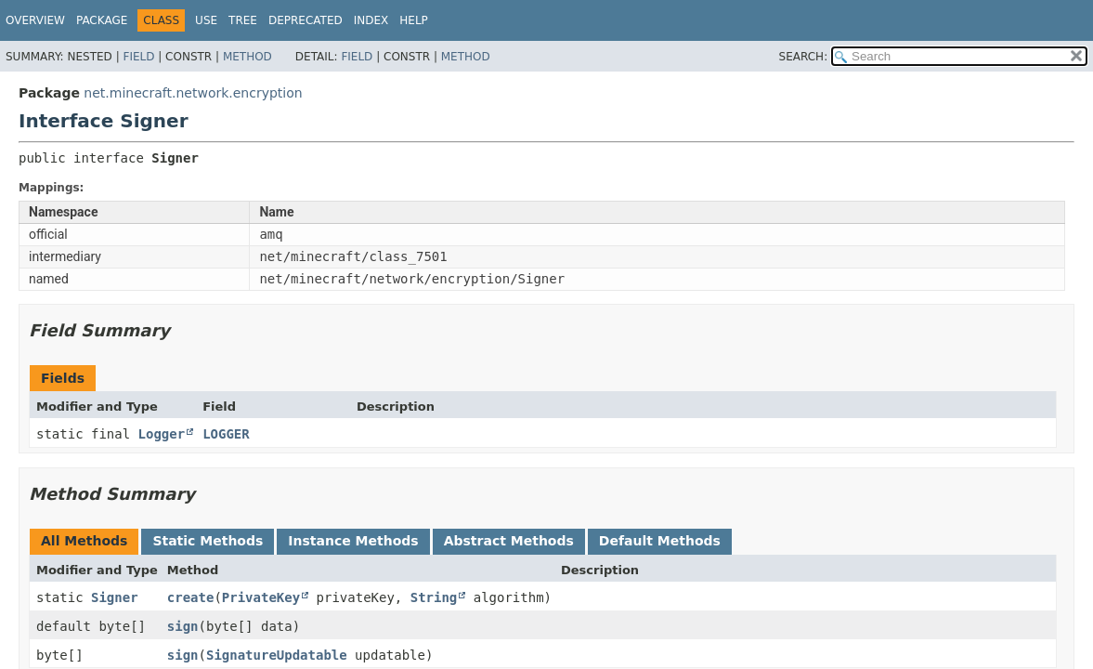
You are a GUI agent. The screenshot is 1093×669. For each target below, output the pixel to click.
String (434, 597)
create (191, 597)
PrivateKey (261, 597)
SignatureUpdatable (276, 655)
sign (183, 626)
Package (101, 20)
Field (138, 56)
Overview (35, 20)
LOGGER (226, 433)
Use (206, 20)
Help (413, 20)
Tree (242, 20)
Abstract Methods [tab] (509, 540)
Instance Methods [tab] (353, 540)
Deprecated (305, 20)
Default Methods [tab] (660, 540)
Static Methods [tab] (207, 540)
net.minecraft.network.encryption (193, 92)
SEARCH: (803, 56)
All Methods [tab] (84, 540)
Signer (114, 597)
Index (371, 20)
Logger (162, 433)
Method (247, 56)
